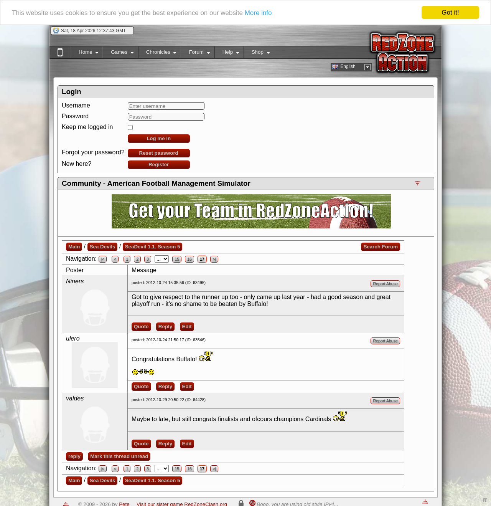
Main (74, 247)
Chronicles (157, 53)
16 (189, 259)
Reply (165, 326)
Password (75, 116)
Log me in (159, 138)
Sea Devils (102, 247)
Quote (141, 326)
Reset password (158, 153)
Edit (187, 326)
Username (76, 105)
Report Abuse (385, 283)
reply (74, 456)
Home (85, 53)
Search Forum (380, 247)
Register (158, 164)
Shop (257, 53)
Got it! (450, 12)
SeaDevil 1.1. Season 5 (152, 247)
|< (102, 259)
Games (118, 53)
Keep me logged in (87, 127)
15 (177, 259)
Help (226, 53)
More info (258, 13)
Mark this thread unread (119, 456)
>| (214, 259)
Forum (195, 53)
